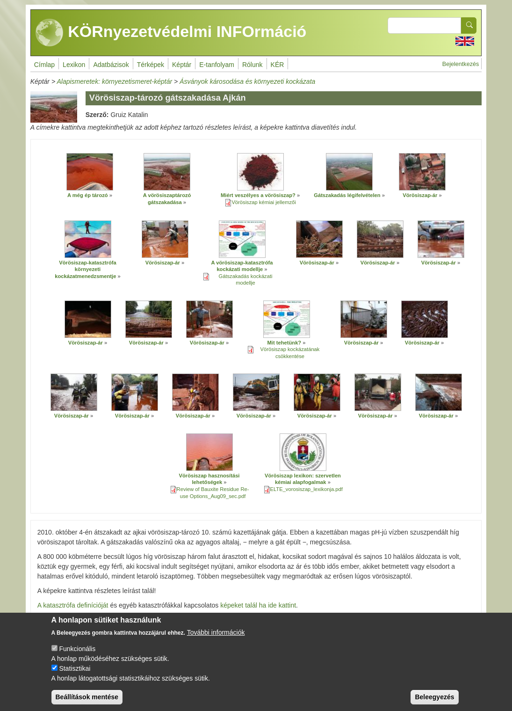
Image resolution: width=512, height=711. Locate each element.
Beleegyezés (434, 701)
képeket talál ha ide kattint (258, 605)
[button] (89, 172)
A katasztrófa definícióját (72, 605)
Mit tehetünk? (284, 342)
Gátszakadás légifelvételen (347, 195)
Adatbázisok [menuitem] (111, 64)
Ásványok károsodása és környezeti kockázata (247, 81)
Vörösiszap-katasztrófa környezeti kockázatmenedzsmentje (85, 269)
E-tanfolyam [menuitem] (216, 64)
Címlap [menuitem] (44, 64)
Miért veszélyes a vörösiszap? (258, 195)
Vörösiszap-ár (420, 195)
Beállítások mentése (87, 701)
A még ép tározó (87, 195)
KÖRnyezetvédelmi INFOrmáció (171, 33)
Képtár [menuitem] (181, 64)
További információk (216, 636)
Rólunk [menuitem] (252, 64)
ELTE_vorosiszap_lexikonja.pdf (306, 489)
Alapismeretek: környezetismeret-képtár (114, 81)
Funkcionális (77, 653)
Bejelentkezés (460, 64)
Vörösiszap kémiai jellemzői (263, 202)
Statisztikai (74, 672)
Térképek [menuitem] (150, 64)
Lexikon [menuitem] (74, 64)
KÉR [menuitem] (277, 64)
